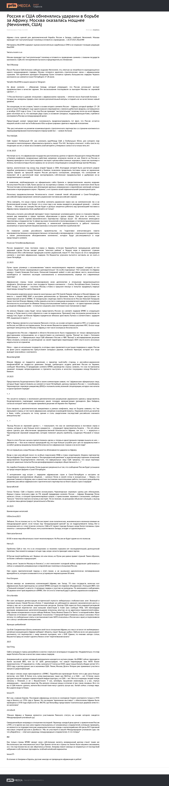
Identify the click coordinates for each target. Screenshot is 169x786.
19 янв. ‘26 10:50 (22, 30)
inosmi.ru (96, 30)
